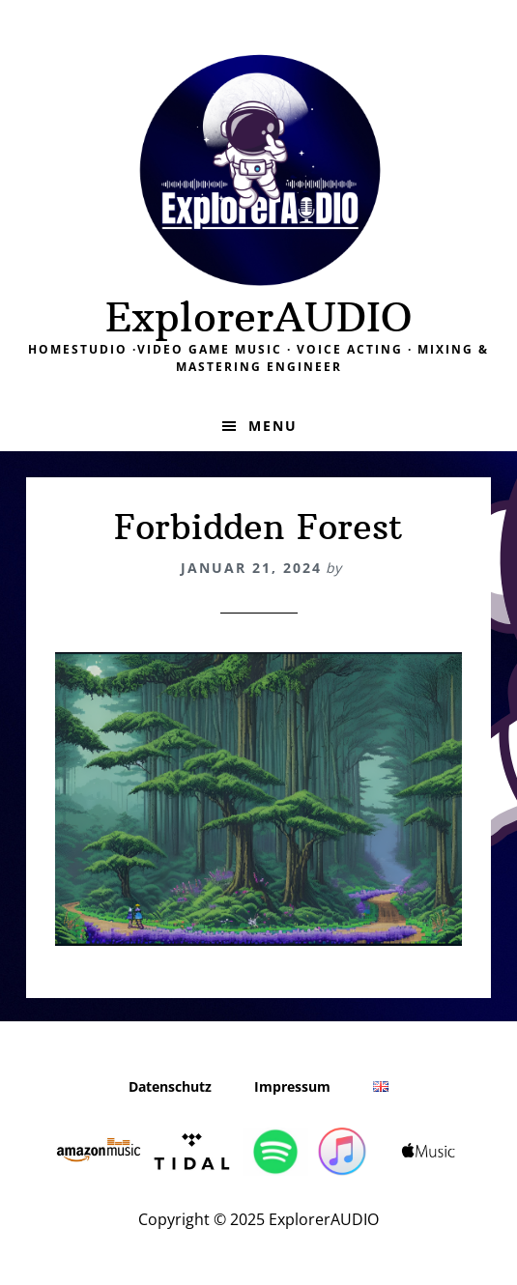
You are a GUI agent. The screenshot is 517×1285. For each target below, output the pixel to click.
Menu (273, 425)
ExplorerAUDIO (258, 317)
